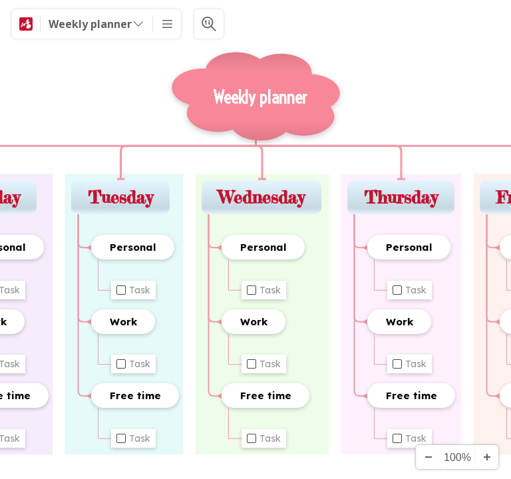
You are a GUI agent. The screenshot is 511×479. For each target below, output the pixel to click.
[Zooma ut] (428, 457)
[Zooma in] (486, 457)
